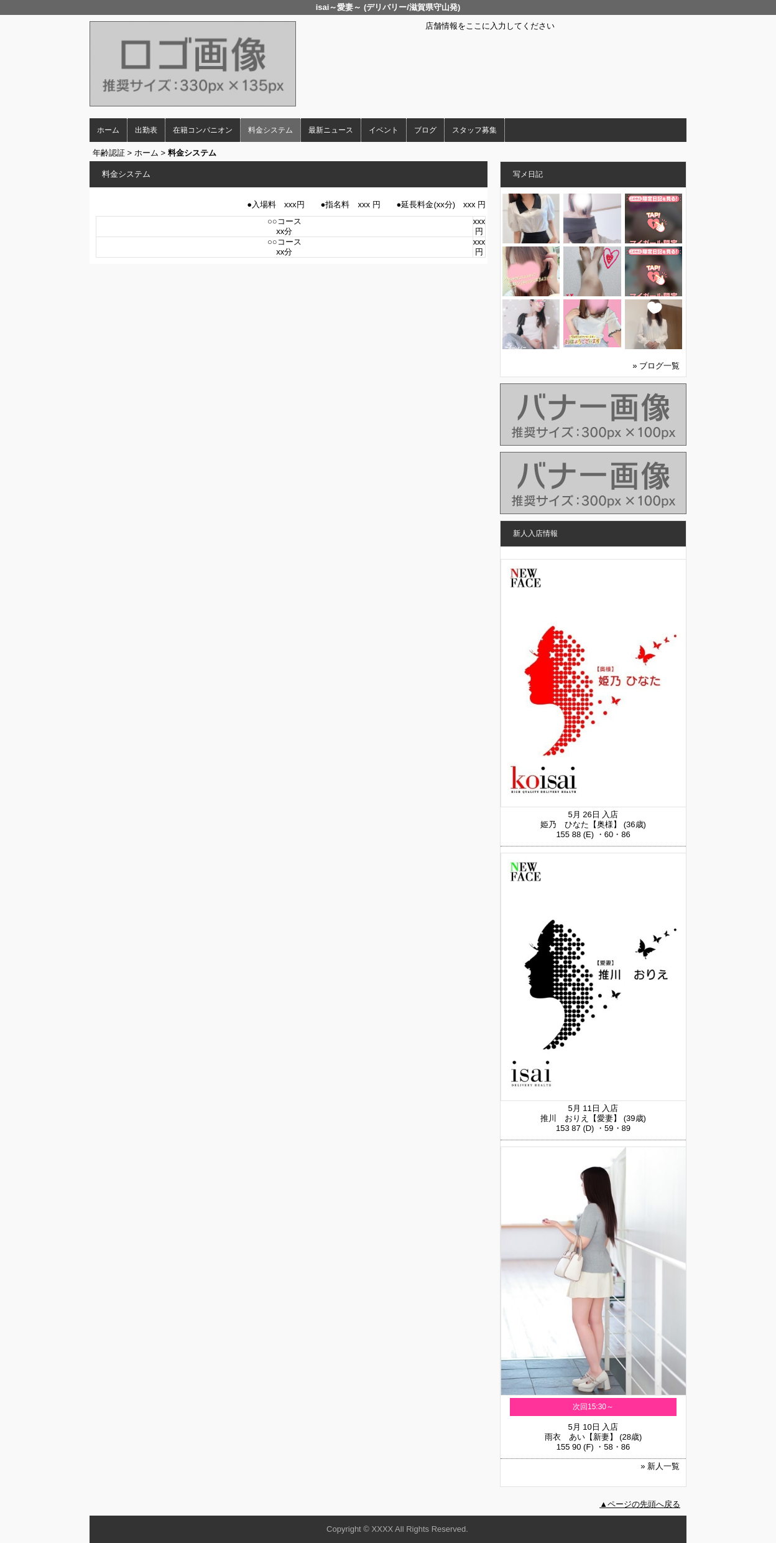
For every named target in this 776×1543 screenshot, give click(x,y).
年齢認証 (109, 152)
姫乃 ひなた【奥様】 (580, 824)
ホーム (108, 130)
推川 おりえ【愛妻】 (580, 1118)
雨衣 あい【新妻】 (581, 1437)
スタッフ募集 (474, 130)
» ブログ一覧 (656, 365)
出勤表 (146, 130)
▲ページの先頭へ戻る (639, 1504)
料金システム (270, 130)
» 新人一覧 (660, 1466)
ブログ (425, 130)
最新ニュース (330, 130)
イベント (384, 130)
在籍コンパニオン (203, 130)
